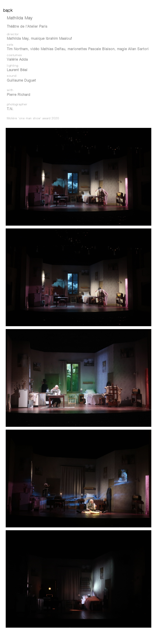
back (6, 11)
